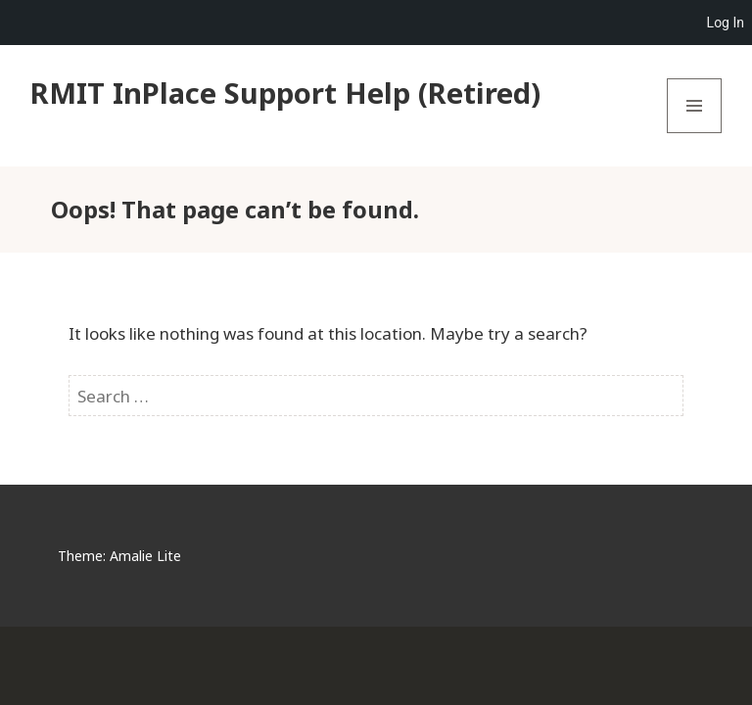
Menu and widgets (695, 132)
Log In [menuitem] (725, 22)
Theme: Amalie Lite (119, 555)
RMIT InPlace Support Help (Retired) (285, 92)
